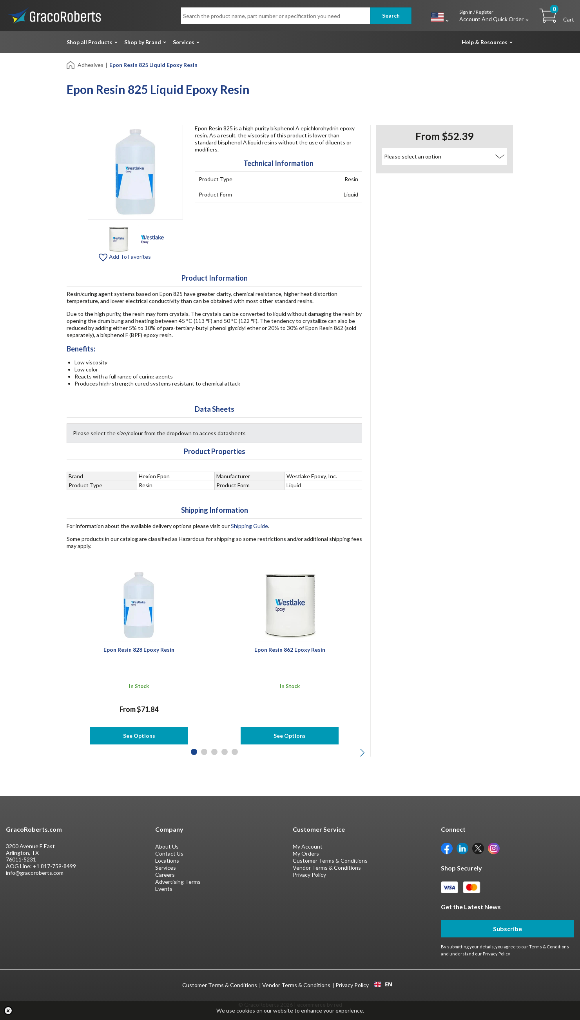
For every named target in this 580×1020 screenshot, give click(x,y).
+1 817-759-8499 (54, 866)
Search (391, 15)
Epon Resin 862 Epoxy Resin (289, 649)
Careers (165, 874)
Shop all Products (89, 42)
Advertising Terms (178, 881)
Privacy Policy (309, 874)
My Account (308, 846)
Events (163, 888)
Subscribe (507, 928)
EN (383, 984)
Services (183, 42)
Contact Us (169, 853)
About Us (167, 846)
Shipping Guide (249, 526)
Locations (167, 860)
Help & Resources (485, 42)
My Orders (306, 853)
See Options (139, 735)
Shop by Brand (142, 42)
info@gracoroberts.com (34, 872)
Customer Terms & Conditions (330, 860)
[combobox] (383, 984)
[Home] (71, 64)
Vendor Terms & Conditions (327, 867)
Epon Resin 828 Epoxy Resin (138, 649)
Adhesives (90, 64)
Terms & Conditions (549, 946)
